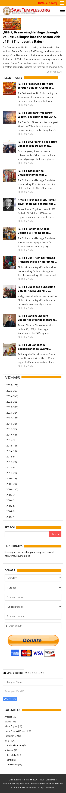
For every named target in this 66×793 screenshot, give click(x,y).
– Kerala (9, 760)
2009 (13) (11, 478)
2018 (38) (11, 429)
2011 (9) (10, 467)
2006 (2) (10, 495)
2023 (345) (12, 401)
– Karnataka (11, 755)
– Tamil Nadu (11, 764)
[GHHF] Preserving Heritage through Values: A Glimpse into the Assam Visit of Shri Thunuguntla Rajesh (32, 36)
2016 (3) (10, 440)
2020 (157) (12, 418)
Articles (9, 717)
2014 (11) (11, 451)
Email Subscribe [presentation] (13, 672)
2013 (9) (10, 456)
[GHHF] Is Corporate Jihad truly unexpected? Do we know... (37, 144)
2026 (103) (12, 385)
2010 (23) (11, 473)
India (7, 740)
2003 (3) (10, 511)
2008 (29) (11, 484)
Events (8, 721)
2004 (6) (10, 506)
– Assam (9, 750)
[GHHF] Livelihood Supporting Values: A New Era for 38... (36, 289)
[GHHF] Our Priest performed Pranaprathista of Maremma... (37, 260)
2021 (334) (12, 412)
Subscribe (10, 699)
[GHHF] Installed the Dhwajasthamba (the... (32, 173)
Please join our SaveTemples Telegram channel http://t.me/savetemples (29, 554)
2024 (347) (12, 396)
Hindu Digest (11, 726)
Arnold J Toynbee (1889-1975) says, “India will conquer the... (37, 202)
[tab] (13, 672)
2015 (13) (11, 445)
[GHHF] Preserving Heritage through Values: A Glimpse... (36, 86)
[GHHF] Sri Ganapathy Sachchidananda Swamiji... (34, 347)
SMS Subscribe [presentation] (34, 672)
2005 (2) (10, 500)
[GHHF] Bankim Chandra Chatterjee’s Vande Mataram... (37, 318)
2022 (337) (12, 407)
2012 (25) (11, 462)
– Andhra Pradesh (14, 745)
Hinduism (10, 736)
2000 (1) (10, 517)
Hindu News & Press (15, 731)
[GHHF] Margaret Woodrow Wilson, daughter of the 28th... (37, 115)
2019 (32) (11, 423)
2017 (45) (11, 434)
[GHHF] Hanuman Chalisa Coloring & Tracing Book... (34, 231)
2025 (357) (12, 391)
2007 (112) (12, 489)
